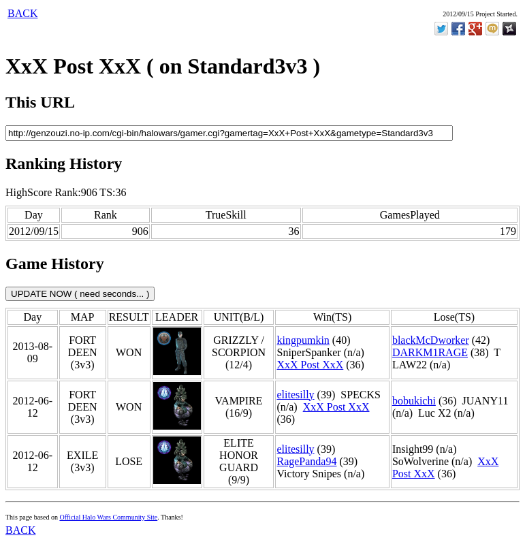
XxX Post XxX (309, 364)
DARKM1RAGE (430, 352)
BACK (22, 13)
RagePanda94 (306, 461)
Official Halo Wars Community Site (108, 517)
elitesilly (295, 394)
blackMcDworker (430, 340)
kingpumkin (302, 340)
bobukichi (414, 400)
